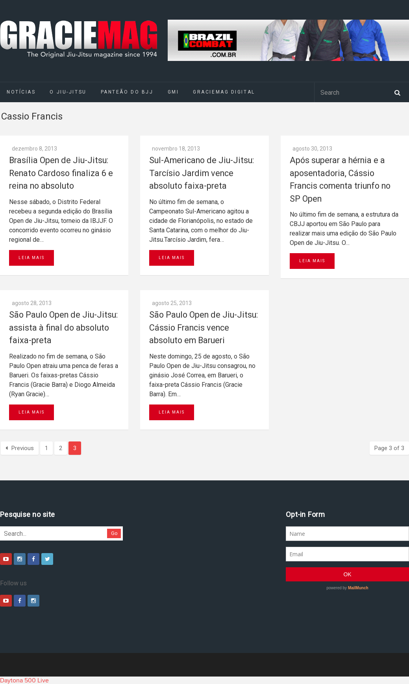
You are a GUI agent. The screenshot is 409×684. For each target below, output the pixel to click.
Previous (20, 448)
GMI (173, 92)
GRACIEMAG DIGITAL (224, 92)
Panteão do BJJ (127, 92)
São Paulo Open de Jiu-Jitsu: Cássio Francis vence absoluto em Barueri (203, 327)
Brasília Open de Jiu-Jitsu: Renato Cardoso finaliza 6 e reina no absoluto (61, 173)
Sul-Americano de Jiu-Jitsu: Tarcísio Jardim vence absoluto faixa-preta (201, 173)
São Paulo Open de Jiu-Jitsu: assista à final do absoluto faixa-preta (63, 327)
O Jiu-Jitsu (68, 92)
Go (114, 533)
